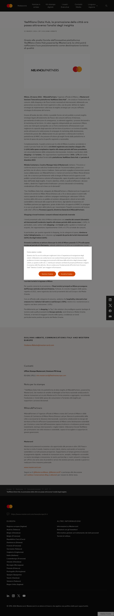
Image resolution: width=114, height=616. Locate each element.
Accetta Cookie (66, 274)
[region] (58, 263)
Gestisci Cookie (47, 274)
